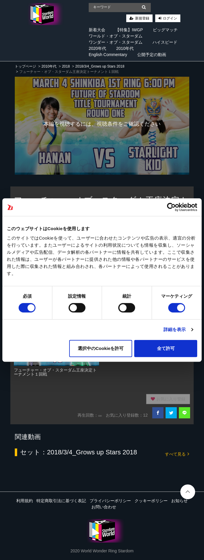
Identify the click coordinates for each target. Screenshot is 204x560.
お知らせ (179, 500)
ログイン (170, 18)
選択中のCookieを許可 (101, 348)
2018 (66, 66)
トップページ (25, 66)
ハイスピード (165, 42)
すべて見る (177, 453)
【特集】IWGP (129, 29)
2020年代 (97, 48)
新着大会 (97, 29)
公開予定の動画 (151, 54)
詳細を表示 (174, 329)
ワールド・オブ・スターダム (116, 36)
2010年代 (125, 48)
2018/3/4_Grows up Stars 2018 (99, 66)
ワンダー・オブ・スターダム (116, 42)
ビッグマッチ (165, 29)
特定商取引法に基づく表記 (61, 500)
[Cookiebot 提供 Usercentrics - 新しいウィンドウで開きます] (171, 207)
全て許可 (166, 348)
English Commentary (108, 54)
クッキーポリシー (151, 500)
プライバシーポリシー (110, 500)
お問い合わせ (103, 507)
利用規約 (24, 500)
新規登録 (142, 18)
